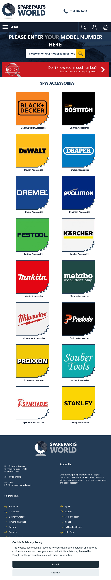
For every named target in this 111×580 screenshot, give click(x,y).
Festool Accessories (33, 254)
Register (66, 511)
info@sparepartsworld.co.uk (17, 485)
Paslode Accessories (79, 338)
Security (10, 532)
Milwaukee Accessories (34, 338)
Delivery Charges (14, 516)
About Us (11, 506)
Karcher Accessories (79, 254)
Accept (55, 564)
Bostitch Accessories (79, 127)
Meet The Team (69, 516)
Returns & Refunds (15, 521)
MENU (10, 27)
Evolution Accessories (79, 212)
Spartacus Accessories (33, 422)
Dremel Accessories (33, 212)
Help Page (67, 532)
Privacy (10, 527)
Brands (65, 521)
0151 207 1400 (75, 11)
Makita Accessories (34, 296)
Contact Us (12, 511)
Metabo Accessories (79, 296)
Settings (55, 572)
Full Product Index (71, 527)
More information (62, 555)
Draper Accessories (80, 170)
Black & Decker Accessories (33, 127)
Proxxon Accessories (33, 380)
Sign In (65, 506)
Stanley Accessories (79, 422)
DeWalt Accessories (33, 170)
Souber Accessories (79, 380)
